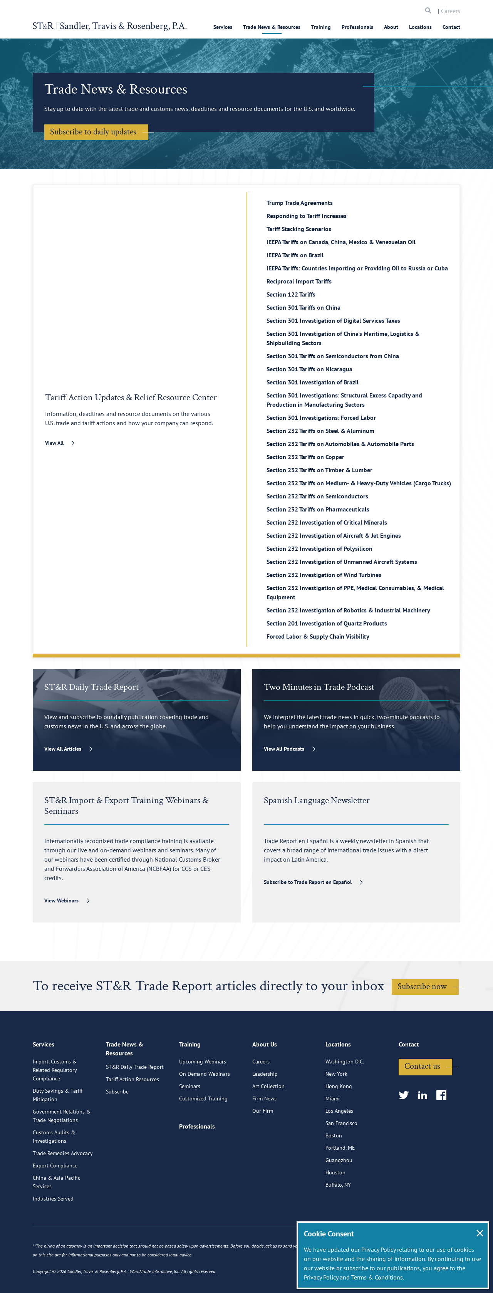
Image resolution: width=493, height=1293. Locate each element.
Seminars (189, 1121)
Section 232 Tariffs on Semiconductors (317, 496)
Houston (335, 1207)
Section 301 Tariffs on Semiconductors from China (333, 356)
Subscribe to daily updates (93, 132)
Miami (332, 1133)
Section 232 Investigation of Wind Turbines (324, 575)
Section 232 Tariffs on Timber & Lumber (319, 470)
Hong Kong (338, 1121)
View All (54, 442)
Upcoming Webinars (202, 1096)
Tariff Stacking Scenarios (299, 229)
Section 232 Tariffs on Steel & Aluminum (320, 430)
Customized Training (203, 1133)
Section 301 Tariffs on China (303, 307)
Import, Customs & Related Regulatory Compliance (55, 1105)
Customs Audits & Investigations (54, 1171)
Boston (333, 1170)
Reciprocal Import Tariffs (299, 281)
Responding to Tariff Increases (307, 216)
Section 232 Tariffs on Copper (305, 457)
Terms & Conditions (377, 1277)
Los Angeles (339, 1145)
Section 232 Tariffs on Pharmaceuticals (318, 509)
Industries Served (53, 1233)
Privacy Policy (321, 1277)
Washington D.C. (344, 1096)
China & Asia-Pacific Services (56, 1217)
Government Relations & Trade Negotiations (62, 1151)
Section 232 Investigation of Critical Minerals (327, 522)
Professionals (357, 26)
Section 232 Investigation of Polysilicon (319, 548)
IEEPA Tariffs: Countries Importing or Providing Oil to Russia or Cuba (357, 268)
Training (321, 26)
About (391, 26)
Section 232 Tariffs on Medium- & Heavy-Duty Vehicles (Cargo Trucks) (359, 483)
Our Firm (262, 1145)
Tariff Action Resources (132, 1116)
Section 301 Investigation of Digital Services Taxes (333, 320)
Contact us (422, 1101)
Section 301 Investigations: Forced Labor (321, 417)
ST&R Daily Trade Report (135, 1104)
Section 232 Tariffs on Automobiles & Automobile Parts (340, 444)
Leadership (265, 1108)
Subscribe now (422, 986)
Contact (451, 26)
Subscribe (117, 1128)
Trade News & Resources (271, 26)
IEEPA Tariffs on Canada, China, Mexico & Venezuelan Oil (341, 242)
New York (336, 1108)
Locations (420, 26)
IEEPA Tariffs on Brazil (295, 255)
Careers (450, 11)
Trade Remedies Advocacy (63, 1188)
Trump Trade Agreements (300, 202)
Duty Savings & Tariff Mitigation (57, 1130)
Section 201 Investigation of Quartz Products (327, 623)
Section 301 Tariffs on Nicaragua (309, 369)
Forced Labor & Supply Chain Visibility (318, 636)
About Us (264, 1081)
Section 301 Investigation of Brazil (313, 382)
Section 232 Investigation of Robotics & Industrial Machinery (348, 610)
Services (222, 26)
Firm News (264, 1133)
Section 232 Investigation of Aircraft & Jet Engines (334, 535)
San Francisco (341, 1158)
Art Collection (268, 1121)
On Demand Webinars (204, 1108)
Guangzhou (338, 1195)
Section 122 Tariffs (291, 294)
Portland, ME (340, 1182)
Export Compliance (55, 1200)
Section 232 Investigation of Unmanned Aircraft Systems (342, 561)
